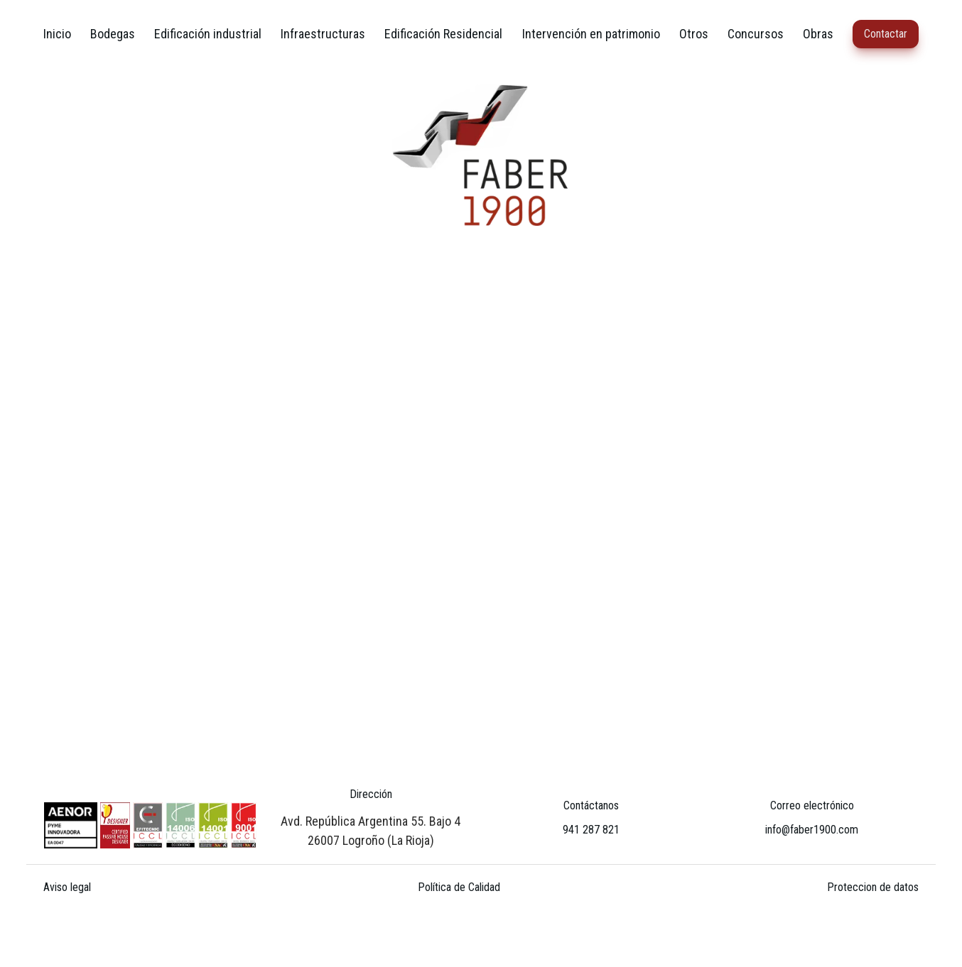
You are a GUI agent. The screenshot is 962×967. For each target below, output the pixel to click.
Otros (693, 33)
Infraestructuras (323, 33)
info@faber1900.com (811, 829)
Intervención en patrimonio (591, 33)
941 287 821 (591, 829)
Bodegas (112, 33)
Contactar (885, 33)
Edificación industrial (207, 33)
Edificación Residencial (443, 33)
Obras (818, 33)
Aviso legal (67, 887)
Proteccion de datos (873, 887)
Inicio (57, 33)
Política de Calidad (459, 887)
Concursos (756, 33)
